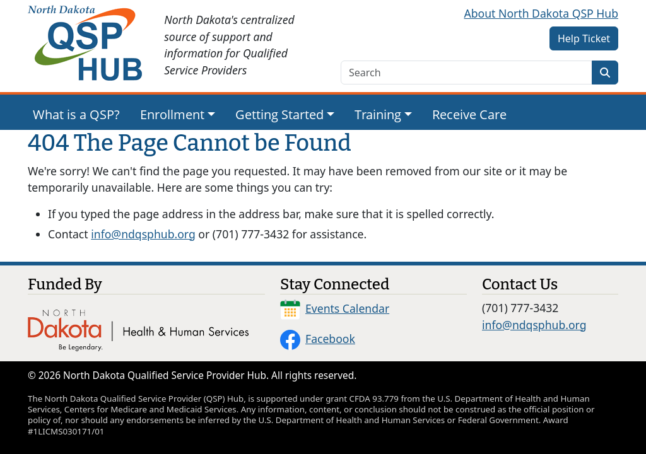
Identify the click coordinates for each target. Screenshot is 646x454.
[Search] (605, 72)
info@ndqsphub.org (143, 234)
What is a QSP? (76, 114)
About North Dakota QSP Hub (541, 13)
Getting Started (279, 114)
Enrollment (172, 114)
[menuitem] (76, 114)
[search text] (466, 72)
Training (378, 114)
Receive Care (469, 114)
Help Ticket (584, 38)
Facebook (317, 338)
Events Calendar (334, 308)
